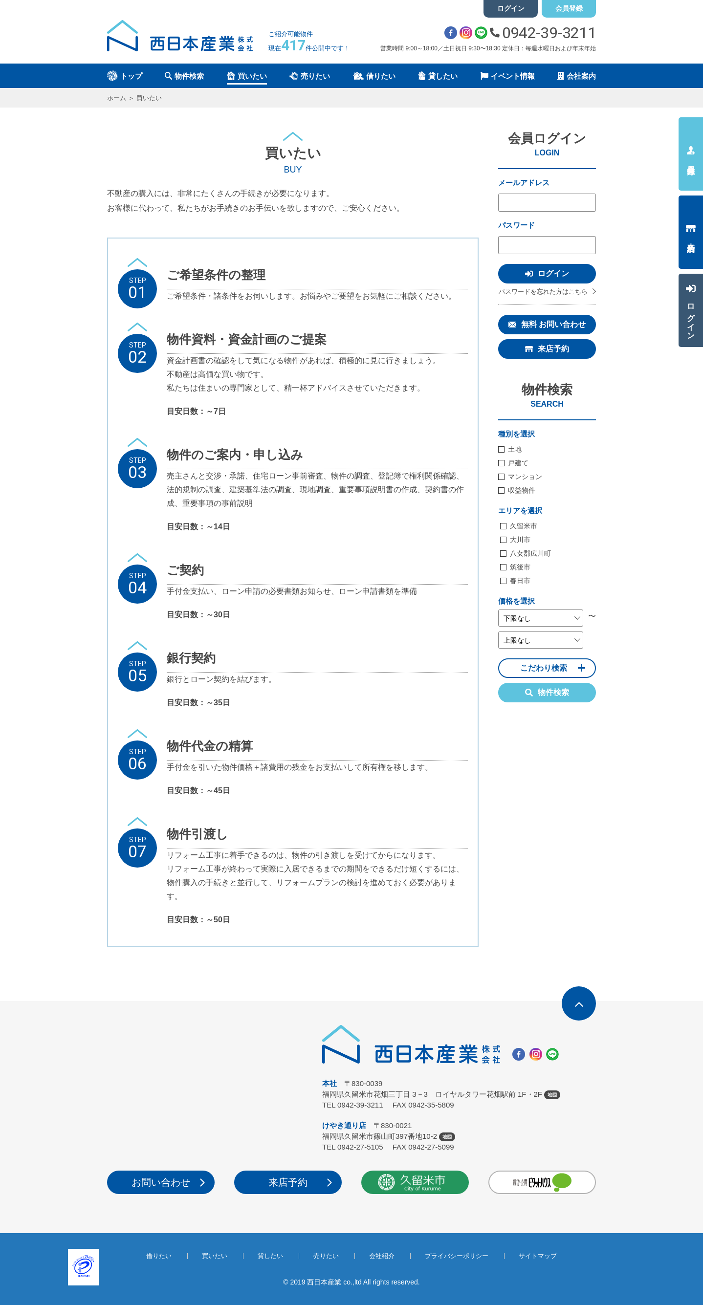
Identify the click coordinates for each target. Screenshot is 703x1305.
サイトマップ (538, 1256)
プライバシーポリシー (456, 1256)
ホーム (116, 98)
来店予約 (553, 349)
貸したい (270, 1256)
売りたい (326, 1256)
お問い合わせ (161, 1182)
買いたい (214, 1256)
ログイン (511, 8)
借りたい (159, 1256)
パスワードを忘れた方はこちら (543, 291)
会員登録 (569, 8)
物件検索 (547, 692)
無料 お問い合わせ (553, 324)
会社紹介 (382, 1256)
